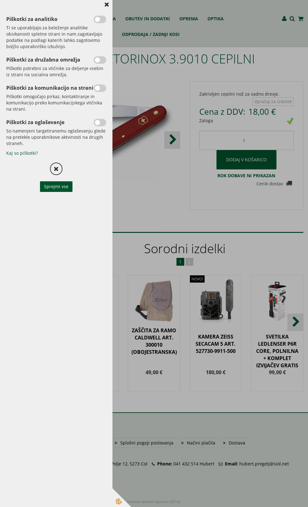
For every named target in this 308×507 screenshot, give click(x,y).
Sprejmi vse (56, 186)
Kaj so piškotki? (22, 153)
